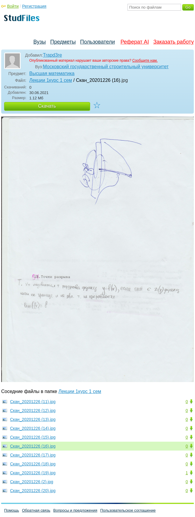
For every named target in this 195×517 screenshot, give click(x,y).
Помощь (11, 510)
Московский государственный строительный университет (106, 66)
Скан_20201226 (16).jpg (33, 446)
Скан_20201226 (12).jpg (33, 410)
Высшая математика (52, 73)
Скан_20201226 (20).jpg (33, 490)
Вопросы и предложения (75, 510)
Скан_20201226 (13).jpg (33, 419)
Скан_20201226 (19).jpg (33, 472)
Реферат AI (134, 42)
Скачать (47, 106)
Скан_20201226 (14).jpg (33, 428)
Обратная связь (36, 510)
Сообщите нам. (145, 60)
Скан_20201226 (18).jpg (33, 464)
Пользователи (97, 42)
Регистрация (34, 6)
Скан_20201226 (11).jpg (33, 401)
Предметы (63, 42)
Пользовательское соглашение (128, 510)
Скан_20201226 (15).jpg (33, 437)
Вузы (39, 42)
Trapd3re (52, 55)
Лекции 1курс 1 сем (50, 80)
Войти (13, 6)
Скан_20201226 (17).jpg (33, 455)
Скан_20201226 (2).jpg (31, 481)
